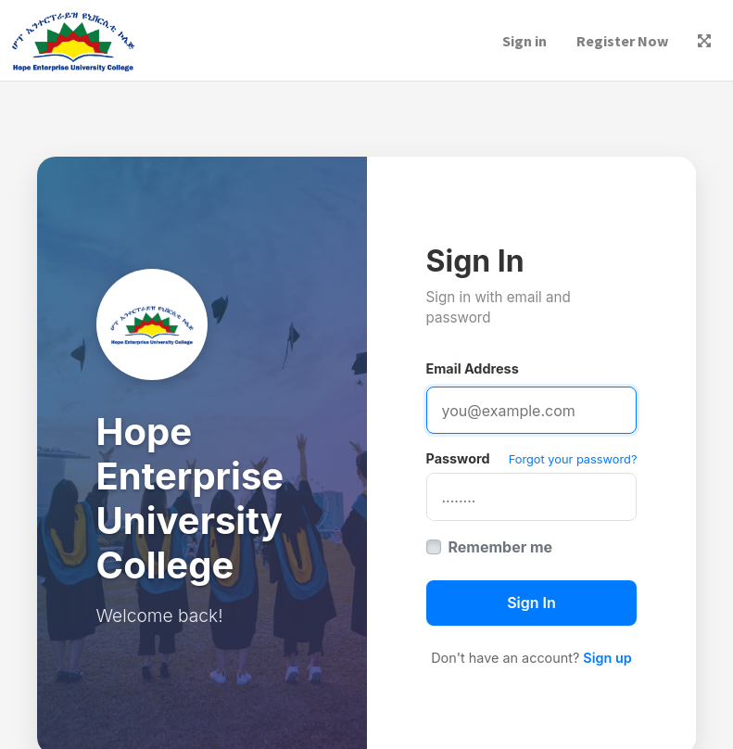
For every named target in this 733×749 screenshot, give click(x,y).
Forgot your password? (573, 459)
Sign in (524, 41)
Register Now (622, 41)
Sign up (607, 658)
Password (458, 458)
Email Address (472, 368)
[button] (704, 40)
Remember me (501, 547)
